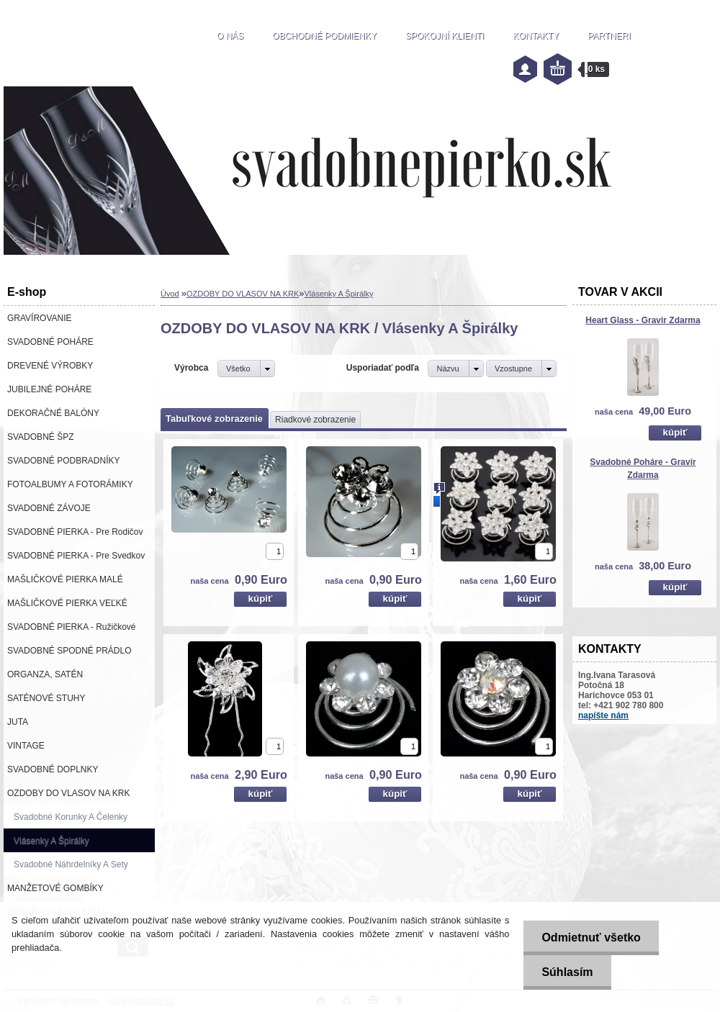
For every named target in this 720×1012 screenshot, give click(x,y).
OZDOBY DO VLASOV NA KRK (68, 793)
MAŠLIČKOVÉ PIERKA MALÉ (65, 579)
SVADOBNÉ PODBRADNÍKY (63, 461)
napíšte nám (603, 715)
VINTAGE (26, 746)
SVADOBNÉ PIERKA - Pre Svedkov (76, 556)
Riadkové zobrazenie (315, 420)
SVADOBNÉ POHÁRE (50, 342)
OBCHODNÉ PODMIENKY (324, 36)
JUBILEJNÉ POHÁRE (49, 389)
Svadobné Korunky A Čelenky (70, 817)
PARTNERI (609, 36)
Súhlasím (567, 972)
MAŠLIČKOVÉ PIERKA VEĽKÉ (67, 603)
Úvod (170, 293)
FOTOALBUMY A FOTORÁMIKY (70, 484)
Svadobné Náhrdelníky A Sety (71, 864)
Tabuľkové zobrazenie (214, 418)
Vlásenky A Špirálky (51, 841)
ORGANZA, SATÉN (45, 674)
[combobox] (455, 368)
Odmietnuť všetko (590, 937)
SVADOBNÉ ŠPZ (40, 437)
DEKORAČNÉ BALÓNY (53, 413)
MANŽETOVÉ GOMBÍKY (55, 888)
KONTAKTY (536, 36)
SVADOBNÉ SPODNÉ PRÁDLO (69, 651)
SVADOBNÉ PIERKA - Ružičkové (71, 627)
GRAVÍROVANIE (39, 318)
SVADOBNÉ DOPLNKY (52, 769)
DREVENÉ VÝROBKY (50, 366)
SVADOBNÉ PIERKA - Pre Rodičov (75, 532)
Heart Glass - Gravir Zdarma (642, 320)
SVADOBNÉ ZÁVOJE (49, 508)
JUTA (17, 722)
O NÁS (230, 36)
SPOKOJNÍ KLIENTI (444, 36)
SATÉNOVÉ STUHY (46, 698)
